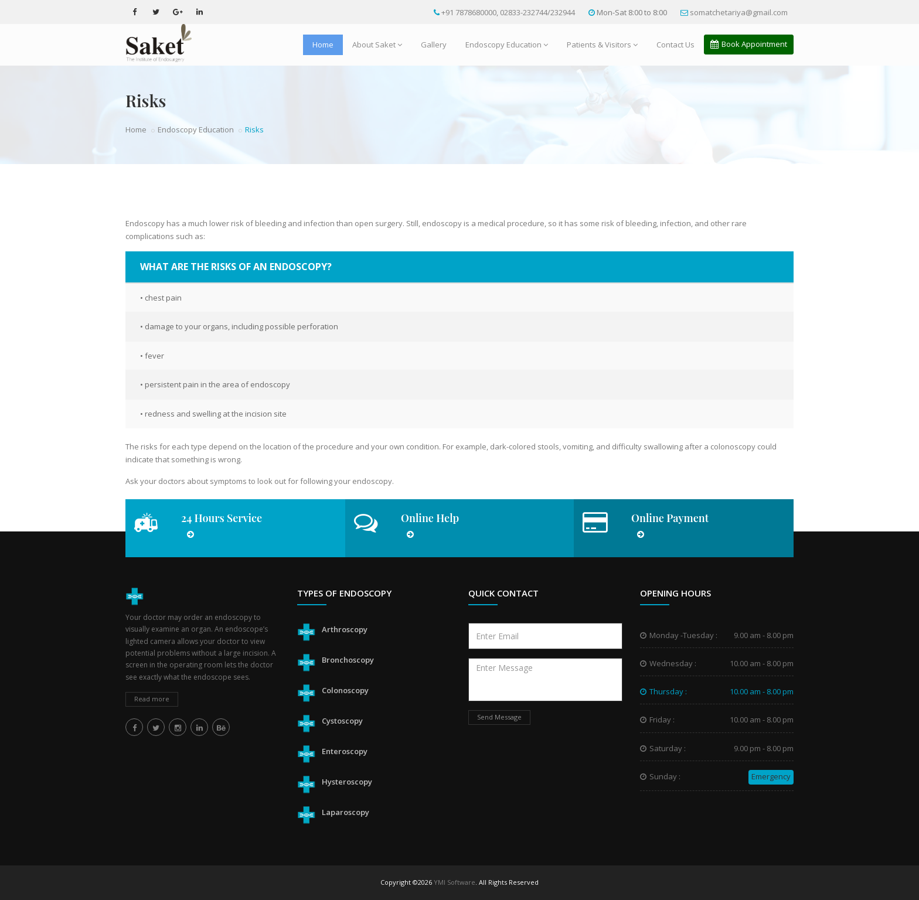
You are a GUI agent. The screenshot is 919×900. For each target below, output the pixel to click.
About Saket (377, 44)
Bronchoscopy (348, 659)
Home (322, 44)
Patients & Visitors (602, 44)
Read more (151, 698)
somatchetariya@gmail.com (738, 12)
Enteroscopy (344, 751)
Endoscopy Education (506, 44)
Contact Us (675, 44)
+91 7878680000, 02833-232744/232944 (507, 12)
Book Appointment (748, 44)
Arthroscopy (344, 629)
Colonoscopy (345, 690)
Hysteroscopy (347, 781)
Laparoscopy (345, 812)
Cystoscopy (342, 720)
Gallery (434, 44)
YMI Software (454, 882)
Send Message (499, 716)
